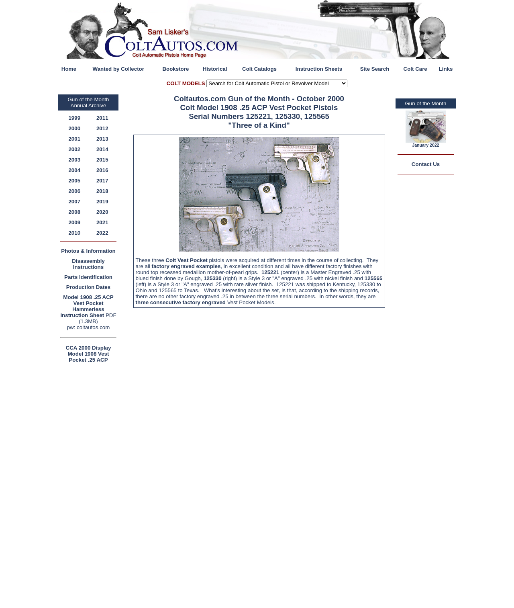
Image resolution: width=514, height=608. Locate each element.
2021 (102, 222)
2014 (102, 149)
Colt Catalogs (259, 69)
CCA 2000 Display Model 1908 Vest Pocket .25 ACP (88, 354)
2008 (74, 212)
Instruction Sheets (319, 69)
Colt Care (415, 69)
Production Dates (88, 287)
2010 (74, 233)
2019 (102, 202)
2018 (102, 191)
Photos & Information (88, 251)
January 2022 (425, 145)
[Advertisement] (90, 485)
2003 (74, 160)
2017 (102, 181)
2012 (102, 128)
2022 (102, 233)
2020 (102, 212)
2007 (74, 202)
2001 (74, 139)
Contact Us (426, 164)
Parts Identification (88, 277)
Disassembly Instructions (88, 264)
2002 (74, 149)
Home (68, 69)
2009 (74, 222)
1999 (74, 118)
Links (446, 69)
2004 (74, 170)
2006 (74, 191)
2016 (102, 170)
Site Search (375, 69)
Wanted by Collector (118, 69)
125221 (270, 272)
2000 (74, 128)
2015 (102, 160)
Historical (215, 69)
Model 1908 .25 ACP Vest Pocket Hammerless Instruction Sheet (86, 306)
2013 (102, 139)
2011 (102, 118)
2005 (74, 181)
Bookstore (175, 69)
